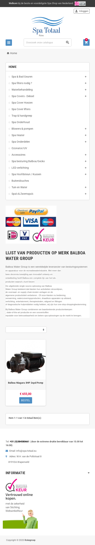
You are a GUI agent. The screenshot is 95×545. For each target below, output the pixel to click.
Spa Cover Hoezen (22, 102)
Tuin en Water (19, 187)
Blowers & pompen (22, 128)
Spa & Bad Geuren (22, 76)
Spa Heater (18, 135)
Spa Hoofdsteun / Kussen (26, 174)
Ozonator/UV (19, 148)
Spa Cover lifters (21, 109)
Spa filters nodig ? (22, 83)
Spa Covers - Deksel (23, 96)
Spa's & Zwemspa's (22, 193)
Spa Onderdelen (21, 141)
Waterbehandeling (22, 89)
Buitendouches (20, 180)
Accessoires (18, 154)
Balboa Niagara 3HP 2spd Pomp (25, 382)
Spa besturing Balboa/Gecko (28, 161)
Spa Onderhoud (21, 122)
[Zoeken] (47, 42)
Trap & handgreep (22, 115)
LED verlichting (20, 167)
